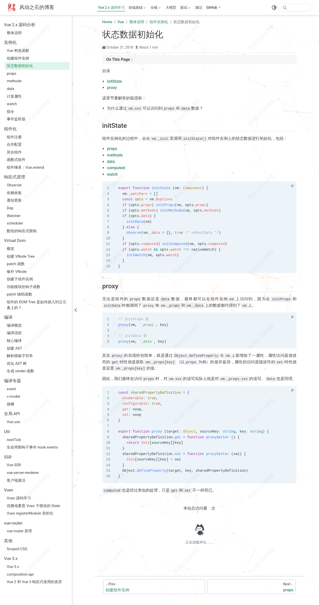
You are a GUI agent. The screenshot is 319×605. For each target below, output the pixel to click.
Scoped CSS (17, 549)
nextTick (14, 440)
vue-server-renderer (23, 472)
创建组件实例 (18, 58)
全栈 (156, 8)
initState (114, 81)
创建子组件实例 (20, 279)
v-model (13, 396)
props (11, 73)
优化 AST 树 (17, 363)
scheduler (15, 223)
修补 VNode (16, 271)
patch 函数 (15, 264)
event (11, 389)
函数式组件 (16, 159)
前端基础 (137, 8)
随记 (198, 7)
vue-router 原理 (19, 531)
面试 (185, 8)
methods (14, 81)
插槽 (10, 404)
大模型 (171, 7)
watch (12, 104)
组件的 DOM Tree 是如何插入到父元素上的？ (36, 305)
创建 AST (14, 348)
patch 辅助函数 (19, 294)
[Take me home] (30, 7)
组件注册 (14, 137)
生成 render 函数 (20, 371)
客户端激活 (16, 480)
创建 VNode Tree (21, 256)
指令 (10, 111)
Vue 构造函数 (18, 50)
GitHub (211, 7)
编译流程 (14, 333)
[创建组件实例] (154, 586)
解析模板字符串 (20, 356)
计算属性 (14, 96)
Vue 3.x (13, 566)
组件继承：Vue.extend (25, 167)
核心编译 (14, 340)
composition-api (20, 574)
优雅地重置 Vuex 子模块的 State (33, 506)
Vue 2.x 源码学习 (111, 7)
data (10, 88)
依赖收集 (14, 193)
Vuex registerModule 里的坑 (30, 513)
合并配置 (14, 144)
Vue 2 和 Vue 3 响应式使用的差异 (34, 582)
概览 (10, 248)
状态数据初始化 (20, 66)
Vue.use (13, 422)
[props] (251, 586)
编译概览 (14, 325)
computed (116, 167)
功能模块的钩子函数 (23, 287)
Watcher (13, 216)
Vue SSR (14, 465)
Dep (10, 208)
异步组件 (14, 152)
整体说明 (14, 33)
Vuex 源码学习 (19, 498)
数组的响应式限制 (22, 231)
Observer (14, 185)
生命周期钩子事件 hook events (32, 447)
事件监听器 (16, 119)
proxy (112, 87)
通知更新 (14, 200)
